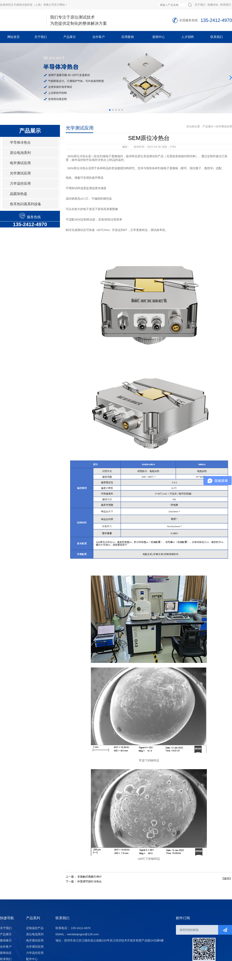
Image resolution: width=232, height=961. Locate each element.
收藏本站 (212, 4)
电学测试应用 (20, 163)
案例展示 (6, 940)
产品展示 (69, 37)
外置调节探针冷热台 (89, 881)
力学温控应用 (20, 183)
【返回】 (226, 878)
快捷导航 (7, 918)
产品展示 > (209, 126)
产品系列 (33, 918)
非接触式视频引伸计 (89, 876)
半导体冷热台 (20, 142)
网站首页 (13, 37)
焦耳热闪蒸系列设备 (25, 204)
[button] (110, 110)
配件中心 (32, 959)
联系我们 (225, 4)
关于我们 (200, 4)
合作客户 (98, 37)
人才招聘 (187, 37)
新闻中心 (158, 37)
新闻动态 (6, 952)
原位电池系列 (20, 153)
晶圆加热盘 (18, 194)
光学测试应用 (20, 173)
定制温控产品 (35, 928)
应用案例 (127, 37)
